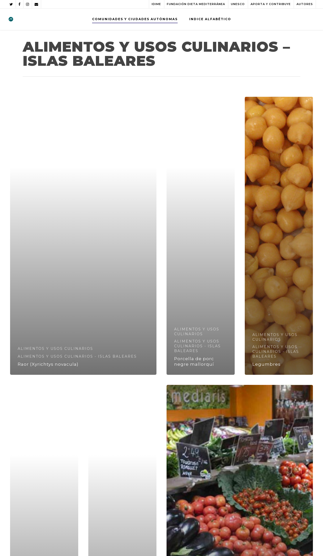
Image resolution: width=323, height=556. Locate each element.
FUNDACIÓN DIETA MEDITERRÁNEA (196, 4)
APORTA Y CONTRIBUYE (271, 4)
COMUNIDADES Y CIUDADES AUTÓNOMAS (135, 19)
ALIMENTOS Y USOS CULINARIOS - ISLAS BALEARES (77, 356)
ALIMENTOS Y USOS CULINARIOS (55, 348)
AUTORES (305, 4)
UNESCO (238, 4)
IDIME (156, 4)
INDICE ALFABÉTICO (210, 19)
